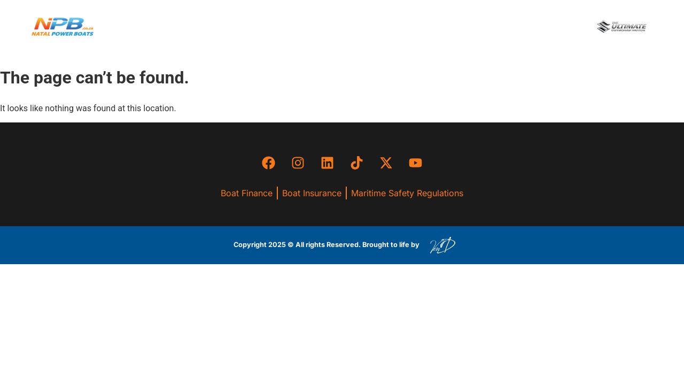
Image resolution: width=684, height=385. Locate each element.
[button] (332, 27)
